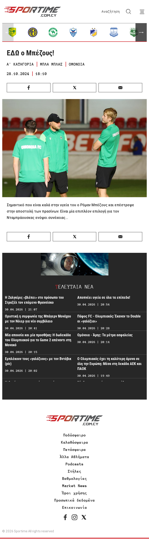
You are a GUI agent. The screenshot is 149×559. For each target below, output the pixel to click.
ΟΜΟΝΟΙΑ (77, 64)
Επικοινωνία (74, 507)
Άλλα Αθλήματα (74, 457)
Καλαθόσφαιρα (74, 442)
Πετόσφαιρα (74, 449)
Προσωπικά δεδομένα (74, 500)
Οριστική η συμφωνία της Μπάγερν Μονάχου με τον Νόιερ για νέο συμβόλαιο (38, 318)
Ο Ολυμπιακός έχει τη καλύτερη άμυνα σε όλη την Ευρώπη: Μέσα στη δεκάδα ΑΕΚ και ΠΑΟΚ (109, 364)
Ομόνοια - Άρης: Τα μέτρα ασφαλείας (105, 335)
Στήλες (74, 471)
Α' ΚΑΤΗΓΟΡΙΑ (20, 64)
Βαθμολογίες (74, 478)
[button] (141, 32)
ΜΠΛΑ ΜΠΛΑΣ (51, 64)
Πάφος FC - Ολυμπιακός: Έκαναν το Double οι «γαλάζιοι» (109, 318)
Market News (74, 485)
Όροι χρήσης (74, 493)
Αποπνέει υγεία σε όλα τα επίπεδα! (103, 297)
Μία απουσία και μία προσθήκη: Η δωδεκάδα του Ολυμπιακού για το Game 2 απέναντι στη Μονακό (38, 340)
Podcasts (75, 464)
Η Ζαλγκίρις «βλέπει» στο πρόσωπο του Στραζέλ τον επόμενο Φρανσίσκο (34, 300)
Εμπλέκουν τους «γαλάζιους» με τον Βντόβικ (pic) (38, 361)
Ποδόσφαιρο (74, 435)
